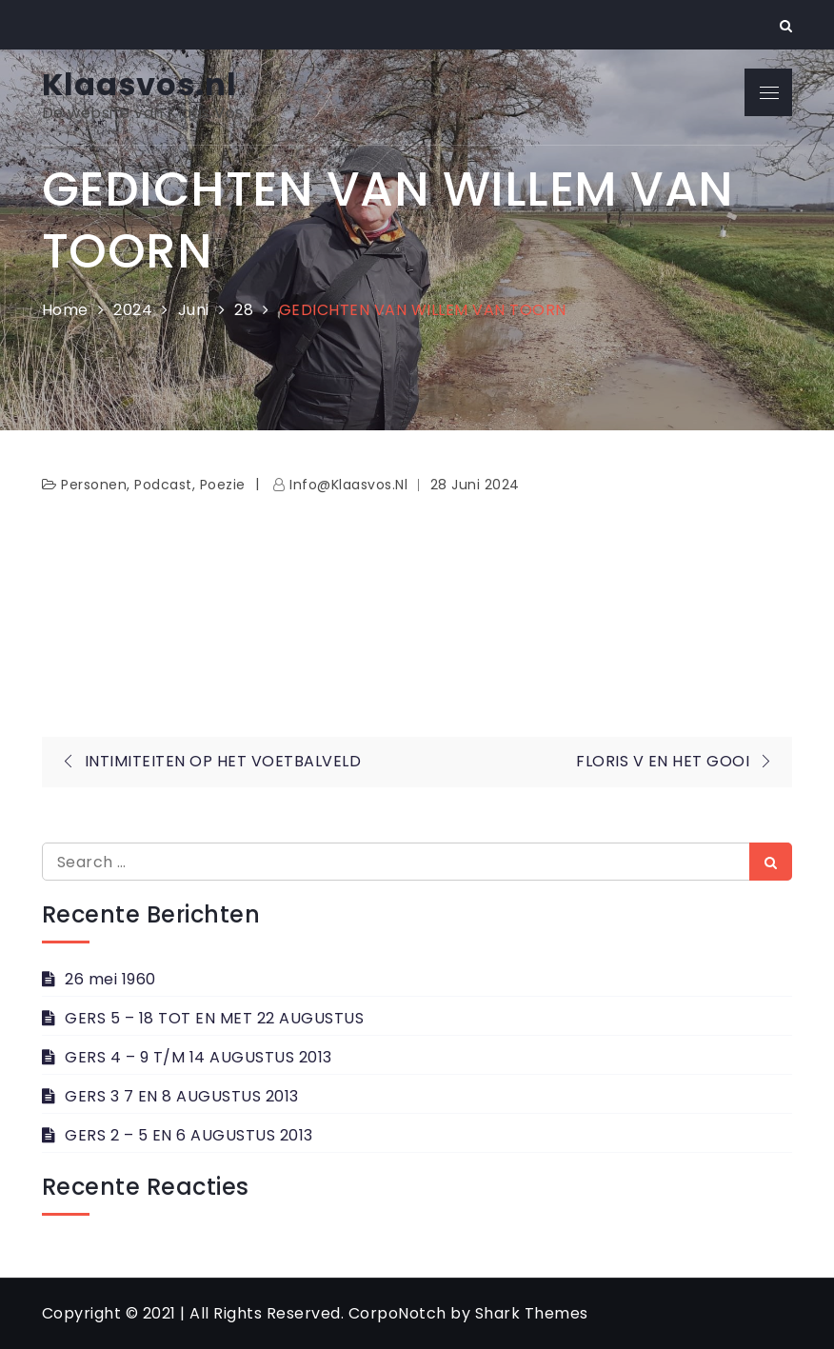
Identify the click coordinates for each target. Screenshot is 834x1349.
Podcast (163, 484)
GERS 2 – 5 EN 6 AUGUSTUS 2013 (189, 1135)
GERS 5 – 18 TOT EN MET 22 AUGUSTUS (214, 1018)
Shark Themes (531, 1313)
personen (94, 484)
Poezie (223, 484)
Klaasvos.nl (139, 84)
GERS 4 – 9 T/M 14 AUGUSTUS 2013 (198, 1057)
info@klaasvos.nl (348, 484)
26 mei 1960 (110, 979)
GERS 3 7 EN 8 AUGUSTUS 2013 (182, 1096)
